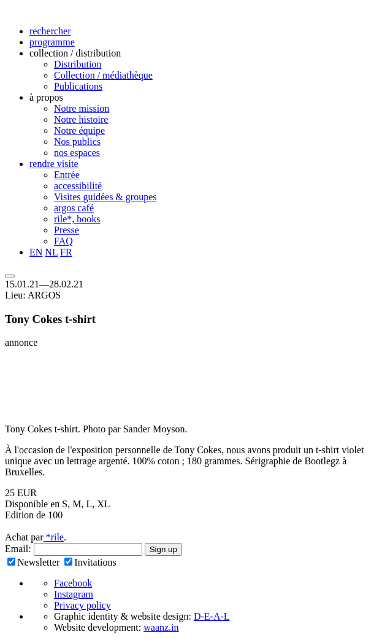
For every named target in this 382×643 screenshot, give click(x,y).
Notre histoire (81, 119)
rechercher (50, 31)
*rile (54, 537)
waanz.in (160, 627)
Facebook (73, 583)
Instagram (73, 594)
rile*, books (77, 219)
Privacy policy (82, 605)
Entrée (67, 175)
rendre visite (53, 163)
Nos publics (77, 141)
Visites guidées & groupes (105, 197)
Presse (66, 230)
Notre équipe (79, 130)
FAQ (63, 241)
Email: (19, 549)
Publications (78, 86)
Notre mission (81, 108)
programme (52, 42)
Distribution (77, 64)
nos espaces (77, 152)
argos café (74, 208)
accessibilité (78, 186)
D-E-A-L (212, 616)
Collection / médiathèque (103, 75)
